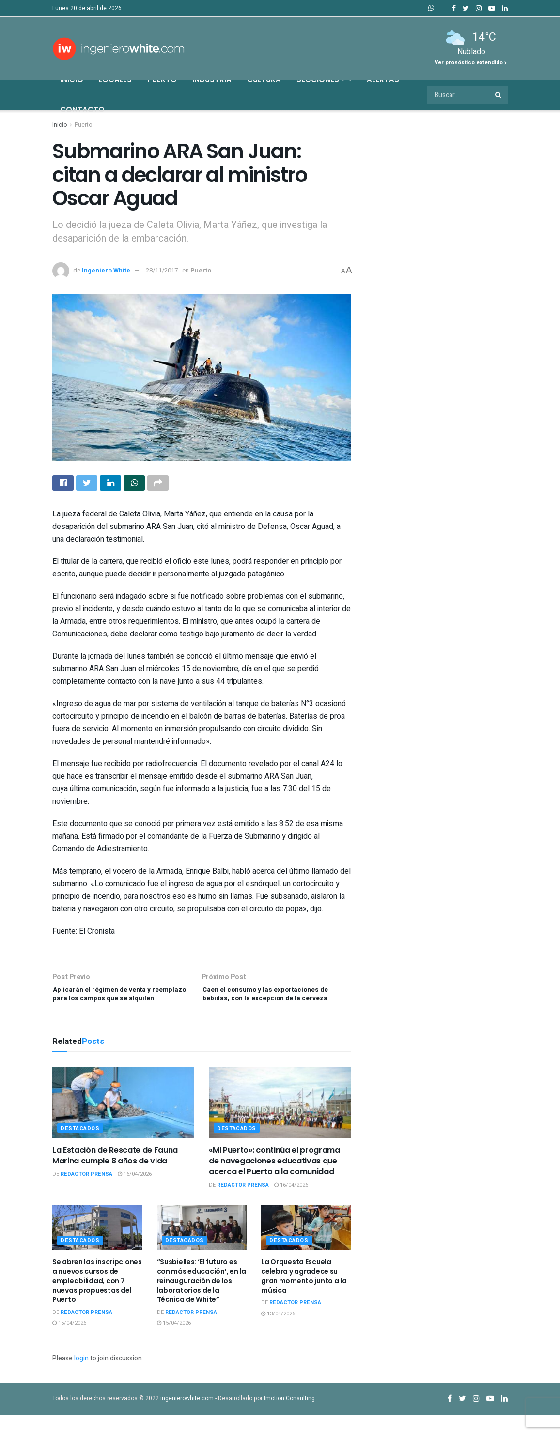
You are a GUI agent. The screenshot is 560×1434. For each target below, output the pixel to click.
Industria (212, 80)
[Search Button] (499, 95)
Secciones (320, 80)
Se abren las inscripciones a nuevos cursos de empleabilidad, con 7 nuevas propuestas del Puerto (97, 1300)
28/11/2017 (162, 270)
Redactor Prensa (86, 1194)
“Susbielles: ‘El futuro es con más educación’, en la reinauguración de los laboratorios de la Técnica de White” (201, 1300)
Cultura (264, 80)
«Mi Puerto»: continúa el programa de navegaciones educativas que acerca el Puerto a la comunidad (274, 1180)
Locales (115, 80)
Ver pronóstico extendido (471, 63)
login (81, 1378)
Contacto (82, 110)
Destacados (80, 1148)
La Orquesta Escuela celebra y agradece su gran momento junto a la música (304, 1296)
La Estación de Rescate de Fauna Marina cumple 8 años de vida (115, 1175)
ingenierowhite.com (187, 1418)
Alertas (383, 80)
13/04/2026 (278, 1333)
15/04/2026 (69, 1343)
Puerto (162, 80)
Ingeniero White (106, 270)
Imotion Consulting (289, 1418)
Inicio (71, 80)
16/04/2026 (135, 1194)
